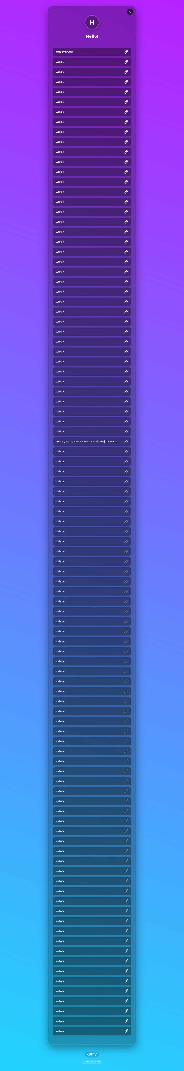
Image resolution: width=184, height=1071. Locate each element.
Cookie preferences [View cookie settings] (92, 1062)
